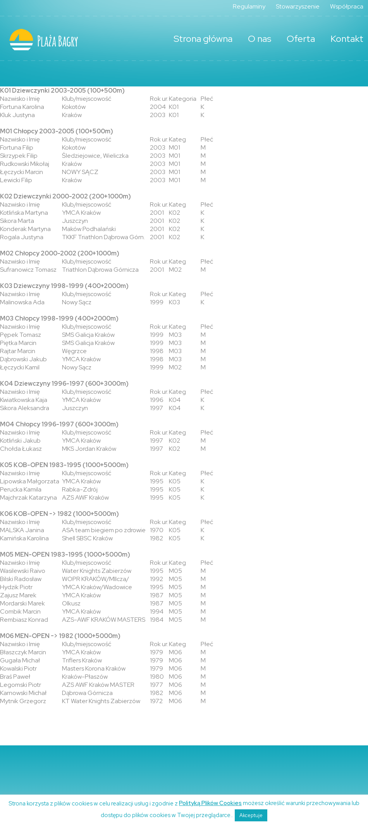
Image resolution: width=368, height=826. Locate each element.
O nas (259, 39)
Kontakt (346, 39)
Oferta (301, 39)
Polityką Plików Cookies (210, 803)
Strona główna (203, 39)
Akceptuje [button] (251, 815)
